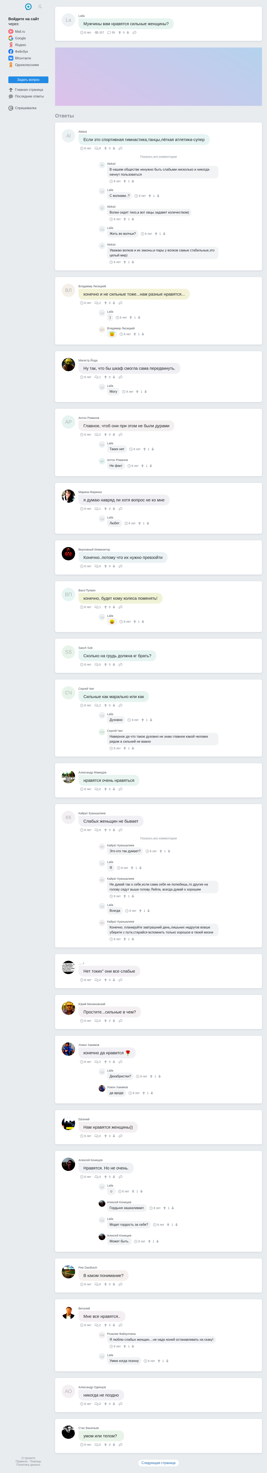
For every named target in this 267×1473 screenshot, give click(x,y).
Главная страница (25, 89)
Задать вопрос (28, 79)
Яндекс (17, 44)
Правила (22, 1461)
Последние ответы (26, 96)
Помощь (35, 1461)
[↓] (127, 32)
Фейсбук (18, 51)
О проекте (28, 1458)
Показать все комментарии (158, 156)
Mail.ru (16, 31)
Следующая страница (159, 1463)
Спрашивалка (22, 108)
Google (17, 38)
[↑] (120, 32)
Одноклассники (23, 64)
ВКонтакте (19, 58)
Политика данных (28, 1464)
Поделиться (134, 32)
